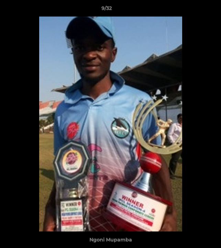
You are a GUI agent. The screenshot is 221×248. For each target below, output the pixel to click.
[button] (196, 10)
